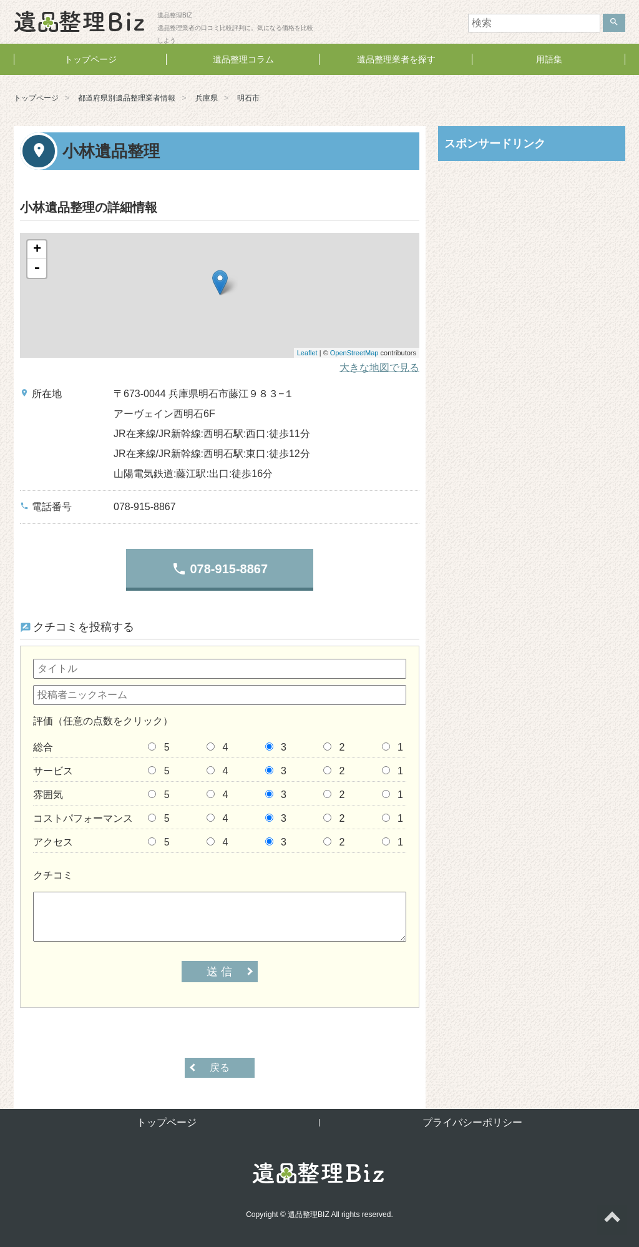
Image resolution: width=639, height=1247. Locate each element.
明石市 (248, 98)
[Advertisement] (531, 252)
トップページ (90, 59)
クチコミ (53, 875)
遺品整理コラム (243, 59)
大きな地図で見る (379, 367)
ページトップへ (612, 1220)
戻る (220, 1067)
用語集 (549, 59)
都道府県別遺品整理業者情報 (126, 98)
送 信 (219, 971)
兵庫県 (206, 98)
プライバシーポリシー (472, 1122)
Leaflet (307, 353)
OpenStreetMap (354, 353)
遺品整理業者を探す (396, 59)
